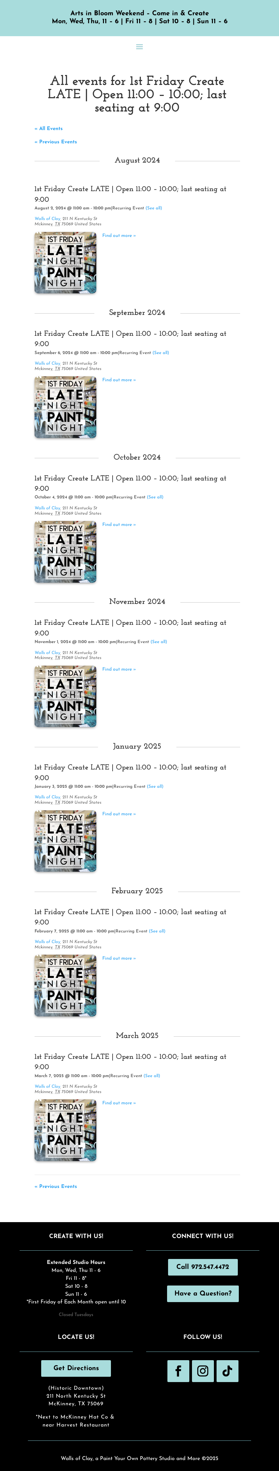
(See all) (153, 208)
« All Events (49, 128)
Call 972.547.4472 (202, 1267)
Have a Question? (203, 1293)
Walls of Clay (47, 219)
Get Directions (76, 1368)
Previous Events (56, 142)
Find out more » (119, 235)
